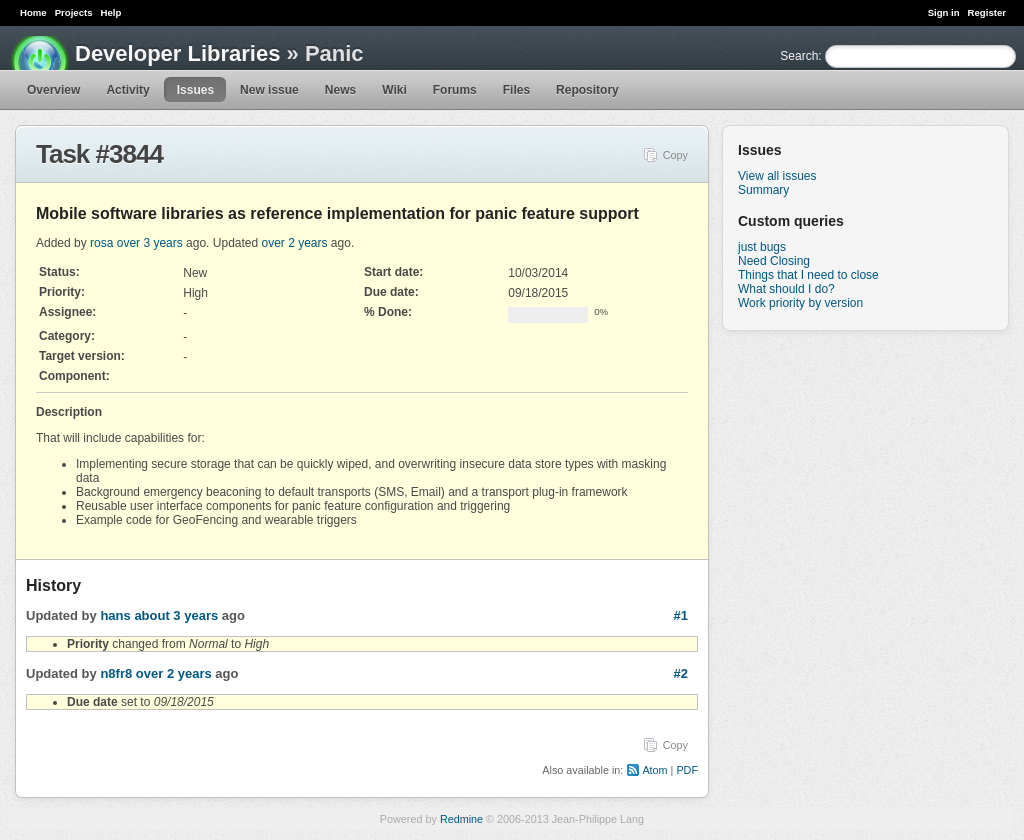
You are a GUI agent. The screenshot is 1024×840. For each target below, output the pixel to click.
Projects (74, 12)
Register (987, 12)
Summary (763, 190)
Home (33, 12)
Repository (587, 90)
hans (115, 615)
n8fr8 (116, 673)
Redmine (461, 819)
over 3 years (150, 243)
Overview (53, 90)
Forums (455, 90)
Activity (127, 90)
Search (799, 56)
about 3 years (176, 615)
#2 (681, 673)
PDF (687, 770)
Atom (654, 770)
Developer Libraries (177, 53)
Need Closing (774, 261)
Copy (675, 155)
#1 (681, 615)
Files (516, 90)
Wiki (394, 90)
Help (111, 12)
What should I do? (786, 289)
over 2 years (295, 243)
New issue (269, 90)
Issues (195, 90)
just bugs (762, 247)
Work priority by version (800, 303)
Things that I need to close (808, 275)
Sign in (944, 12)
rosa (101, 243)
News (340, 90)
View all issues (777, 176)
